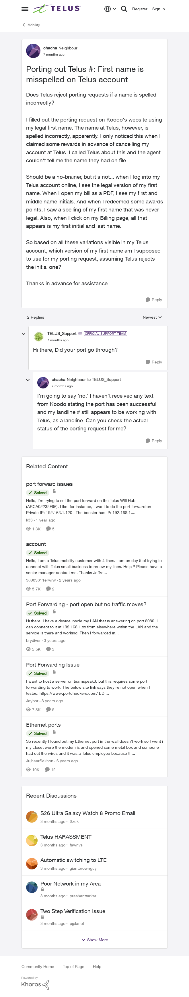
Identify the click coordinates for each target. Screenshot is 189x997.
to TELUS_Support (104, 379)
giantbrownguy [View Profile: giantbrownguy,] (83, 868)
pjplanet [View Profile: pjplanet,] (77, 923)
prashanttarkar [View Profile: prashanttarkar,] (83, 895)
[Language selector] (110, 9)
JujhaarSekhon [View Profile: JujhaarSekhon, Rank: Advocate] (39, 760)
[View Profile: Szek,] (32, 817)
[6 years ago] (66, 761)
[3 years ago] (53, 640)
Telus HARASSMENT (65, 837)
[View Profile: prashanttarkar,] (32, 887)
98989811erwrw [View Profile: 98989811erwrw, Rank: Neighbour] (41, 580)
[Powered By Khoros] (95, 983)
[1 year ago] (44, 520)
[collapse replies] (23, 334)
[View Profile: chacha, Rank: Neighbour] (33, 51)
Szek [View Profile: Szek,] (74, 821)
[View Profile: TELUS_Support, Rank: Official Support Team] (38, 336)
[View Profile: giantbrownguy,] (32, 863)
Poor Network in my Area (70, 883)
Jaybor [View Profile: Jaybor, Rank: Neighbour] (32, 700)
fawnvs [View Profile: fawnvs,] (76, 844)
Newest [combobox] (152, 317)
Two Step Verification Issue (72, 911)
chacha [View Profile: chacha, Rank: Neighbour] (50, 47)
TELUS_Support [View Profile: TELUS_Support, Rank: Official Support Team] (61, 333)
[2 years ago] (69, 580)
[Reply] (154, 300)
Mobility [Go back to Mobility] (31, 24)
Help (97, 966)
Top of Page (73, 966)
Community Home (38, 966)
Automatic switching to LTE (73, 860)
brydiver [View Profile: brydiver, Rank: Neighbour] (33, 640)
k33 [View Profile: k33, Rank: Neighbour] (29, 519)
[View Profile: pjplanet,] (32, 915)
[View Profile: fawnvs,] (32, 840)
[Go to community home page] (57, 9)
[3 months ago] (52, 821)
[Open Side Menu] (25, 9)
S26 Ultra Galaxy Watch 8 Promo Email (87, 813)
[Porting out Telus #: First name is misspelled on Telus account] (58, 340)
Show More (94, 939)
